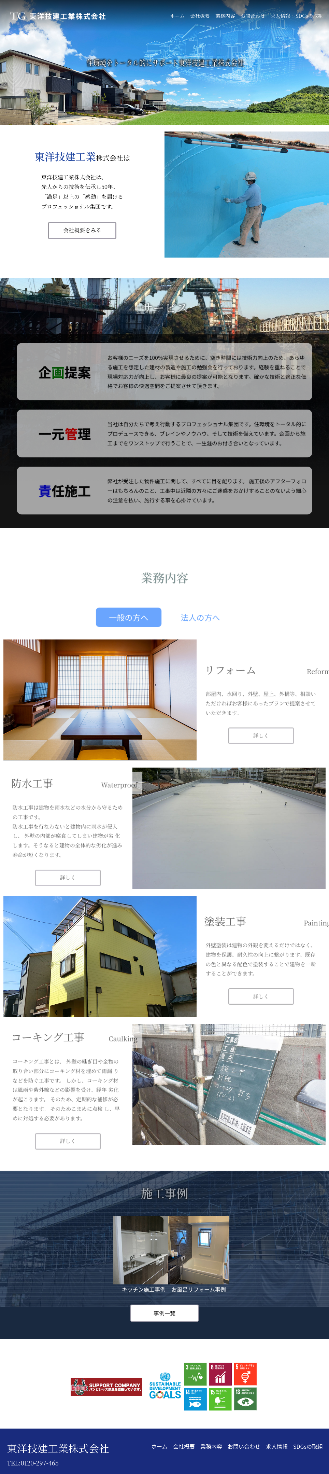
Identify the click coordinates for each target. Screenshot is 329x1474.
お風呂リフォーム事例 (198, 1254)
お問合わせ (252, 15)
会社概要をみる (82, 230)
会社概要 (200, 15)
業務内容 (225, 15)
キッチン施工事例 (143, 1254)
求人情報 (280, 15)
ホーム (177, 15)
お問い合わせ (244, 1446)
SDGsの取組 (309, 15)
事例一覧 (164, 1313)
